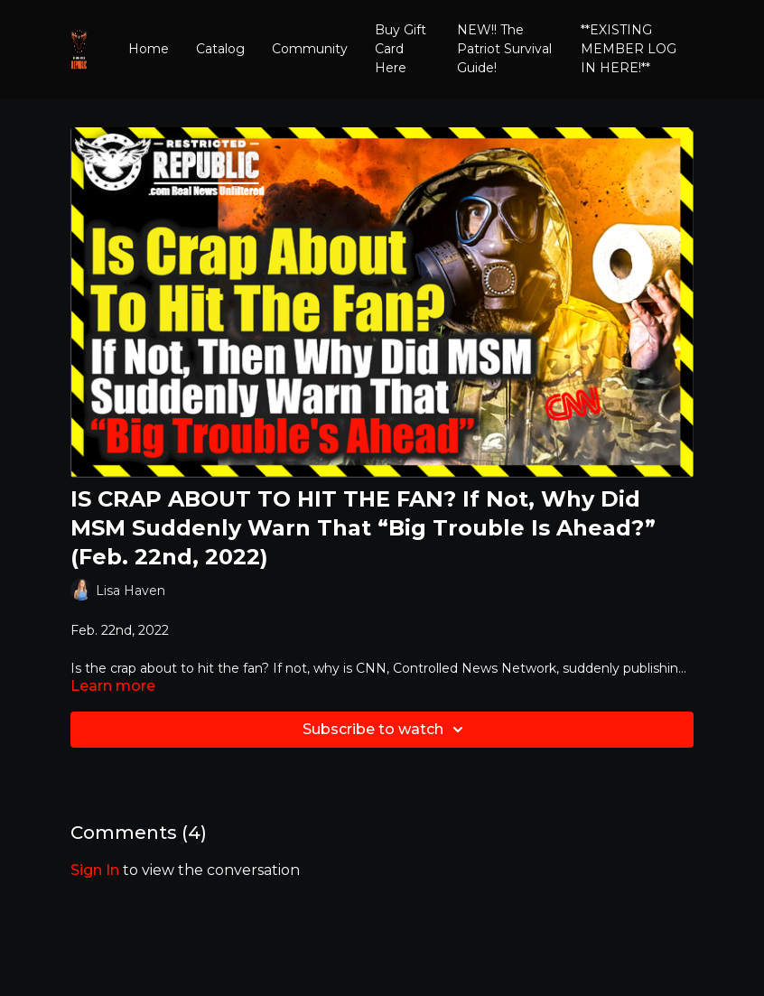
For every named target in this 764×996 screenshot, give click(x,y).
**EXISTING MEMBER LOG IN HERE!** (628, 49)
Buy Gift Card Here (400, 49)
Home (148, 49)
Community (310, 49)
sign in (94, 870)
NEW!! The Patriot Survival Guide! (504, 49)
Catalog (220, 49)
